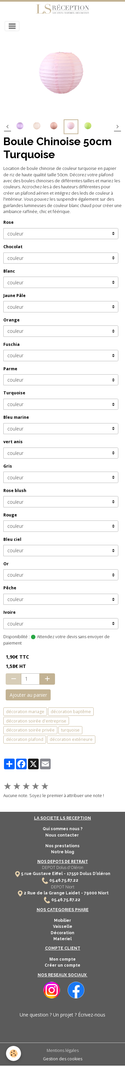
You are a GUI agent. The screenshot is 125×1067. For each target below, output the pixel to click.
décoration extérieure (71, 739)
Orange (11, 320)
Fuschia (11, 344)
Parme (10, 369)
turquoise (70, 730)
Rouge (10, 515)
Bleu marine (16, 417)
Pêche (9, 588)
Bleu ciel (12, 539)
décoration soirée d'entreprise (36, 721)
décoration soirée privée (30, 730)
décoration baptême (71, 711)
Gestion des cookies (62, 1059)
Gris (7, 466)
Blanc (9, 271)
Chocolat (13, 247)
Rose (8, 222)
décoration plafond (24, 739)
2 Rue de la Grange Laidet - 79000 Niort (66, 893)
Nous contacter (62, 835)
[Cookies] (13, 1053)
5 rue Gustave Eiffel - (44, 873)
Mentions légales (63, 1050)
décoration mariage (25, 711)
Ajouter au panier (28, 695)
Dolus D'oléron (94, 873)
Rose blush (14, 490)
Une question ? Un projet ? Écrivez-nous (62, 1014)
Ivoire (9, 612)
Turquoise (14, 393)
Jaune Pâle (14, 295)
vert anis (13, 442)
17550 (73, 873)
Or (6, 564)
